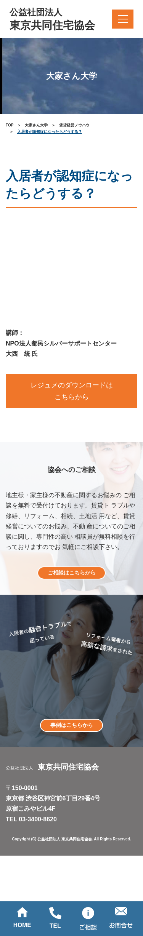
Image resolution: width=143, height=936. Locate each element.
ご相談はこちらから (72, 573)
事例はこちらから (71, 725)
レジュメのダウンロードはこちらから (72, 391)
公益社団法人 (52, 19)
